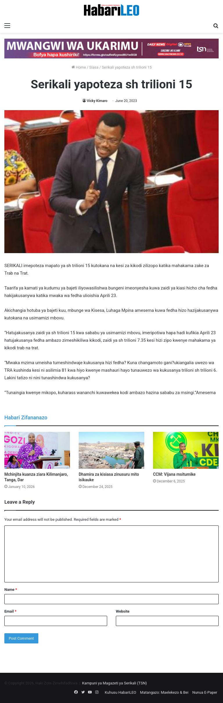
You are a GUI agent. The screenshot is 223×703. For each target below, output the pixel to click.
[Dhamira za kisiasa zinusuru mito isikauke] (111, 450)
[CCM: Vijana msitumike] (186, 450)
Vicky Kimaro (97, 101)
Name (10, 589)
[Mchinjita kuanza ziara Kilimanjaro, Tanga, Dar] (37, 450)
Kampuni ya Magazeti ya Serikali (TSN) (114, 683)
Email (10, 611)
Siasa (93, 67)
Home (78, 67)
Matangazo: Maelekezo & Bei (164, 692)
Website (123, 611)
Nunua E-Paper (204, 692)
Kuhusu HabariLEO (120, 692)
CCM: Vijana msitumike (174, 474)
